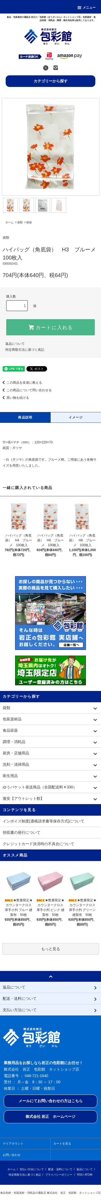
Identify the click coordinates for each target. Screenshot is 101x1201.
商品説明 (25, 417)
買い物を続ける (14, 398)
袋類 (20, 222)
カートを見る (62, 1143)
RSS (80, 1174)
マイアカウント (13, 1143)
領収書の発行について (21, 832)
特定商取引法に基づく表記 (24, 350)
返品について (15, 344)
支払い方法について (32, 1169)
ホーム (9, 222)
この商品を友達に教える (21, 382)
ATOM (88, 1174)
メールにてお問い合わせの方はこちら (51, 1101)
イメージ (76, 417)
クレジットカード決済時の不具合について (38, 844)
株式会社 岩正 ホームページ (51, 1116)
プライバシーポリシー (58, 1174)
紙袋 (29, 222)
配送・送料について (60, 1169)
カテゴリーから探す (51, 81)
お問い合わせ (11, 1154)
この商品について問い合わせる (26, 390)
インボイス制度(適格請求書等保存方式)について (43, 821)
